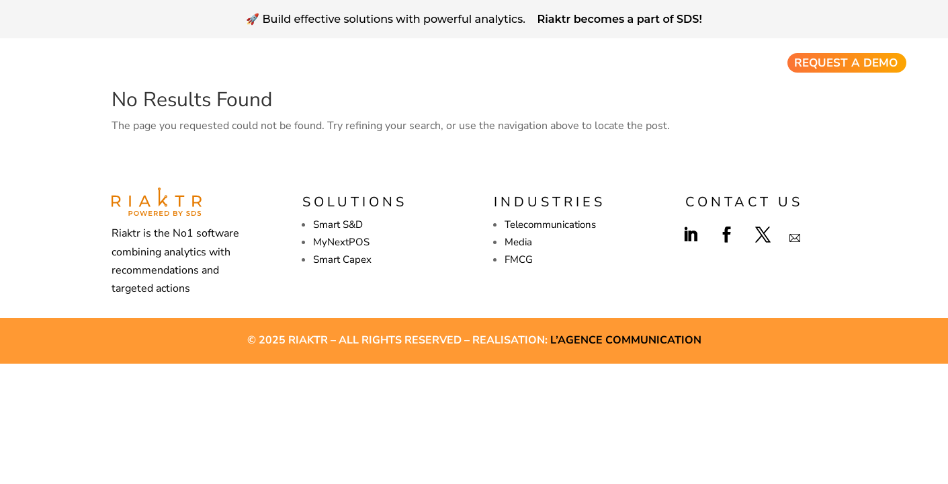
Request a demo (846, 63)
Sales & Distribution (387, 63)
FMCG (519, 259)
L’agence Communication (625, 340)
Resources (657, 63)
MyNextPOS (341, 242)
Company (577, 63)
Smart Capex (502, 63)
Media (518, 242)
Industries (739, 63)
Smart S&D (338, 224)
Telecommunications (550, 224)
